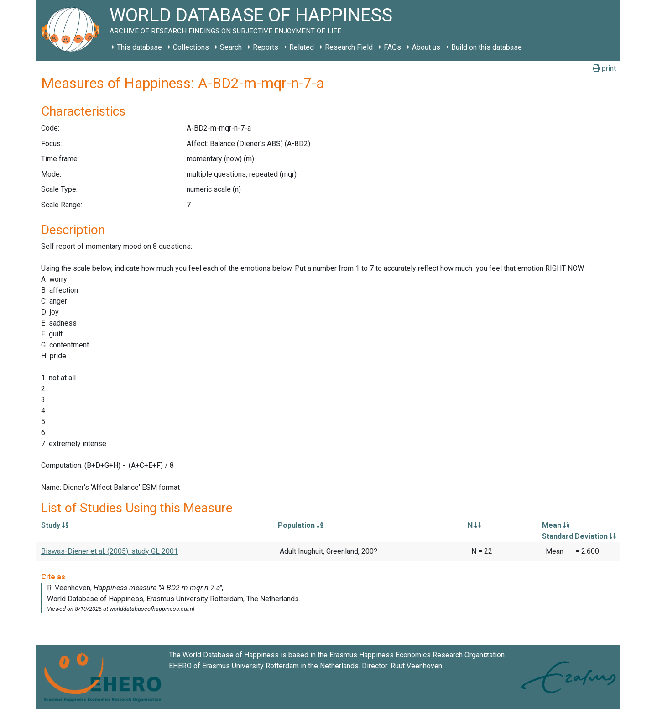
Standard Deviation (579, 536)
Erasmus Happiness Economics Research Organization (417, 655)
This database (139, 47)
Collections (191, 47)
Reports (265, 47)
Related (301, 47)
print (604, 68)
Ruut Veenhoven (416, 666)
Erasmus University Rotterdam (250, 666)
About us (426, 47)
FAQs (392, 47)
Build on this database (486, 47)
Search (231, 47)
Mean (555, 525)
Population (300, 525)
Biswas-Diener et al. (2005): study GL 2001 (109, 551)
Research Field (349, 47)
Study (54, 525)
